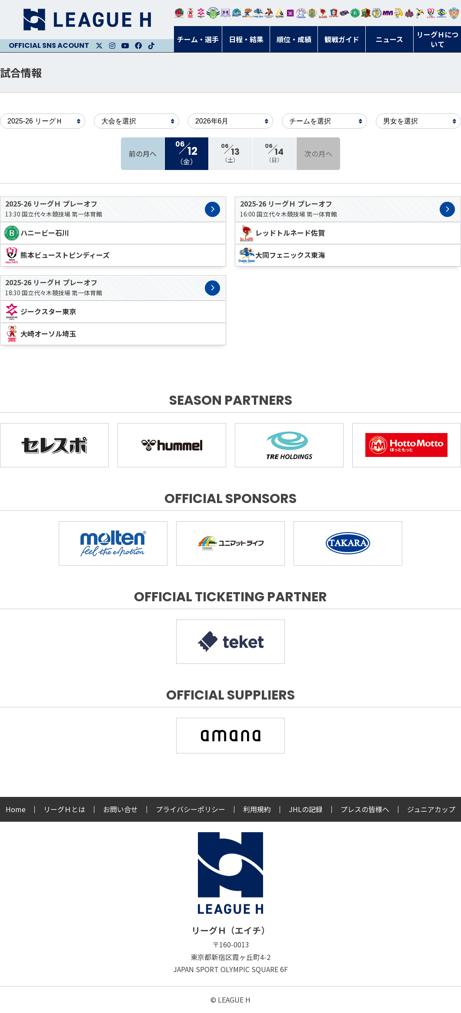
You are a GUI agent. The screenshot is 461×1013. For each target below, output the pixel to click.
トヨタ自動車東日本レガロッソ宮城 (179, 13)
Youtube (125, 45)
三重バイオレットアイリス (387, 13)
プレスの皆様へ (365, 809)
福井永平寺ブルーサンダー (236, 13)
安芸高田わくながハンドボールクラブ (301, 13)
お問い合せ (120, 809)
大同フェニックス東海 (258, 13)
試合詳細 (212, 209)
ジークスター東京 (201, 13)
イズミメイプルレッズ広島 (409, 13)
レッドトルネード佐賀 (322, 13)
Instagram (112, 45)
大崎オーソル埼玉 (190, 13)
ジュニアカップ (431, 809)
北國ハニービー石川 (355, 13)
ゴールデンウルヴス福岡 (312, 13)
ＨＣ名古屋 (376, 13)
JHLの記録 (306, 809)
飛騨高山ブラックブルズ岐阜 (366, 13)
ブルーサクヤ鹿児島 (441, 13)
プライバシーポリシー (190, 809)
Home (16, 809)
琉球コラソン (333, 13)
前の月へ (143, 153)
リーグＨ (87, 19)
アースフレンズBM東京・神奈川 (213, 13)
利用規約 (257, 809)
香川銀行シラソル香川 (419, 13)
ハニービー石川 (36, 233)
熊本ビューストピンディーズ (430, 13)
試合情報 (21, 72)
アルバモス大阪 (279, 13)
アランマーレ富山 (344, 13)
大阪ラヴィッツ (398, 13)
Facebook (138, 45)
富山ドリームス (225, 13)
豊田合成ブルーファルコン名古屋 (247, 13)
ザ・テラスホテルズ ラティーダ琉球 (454, 13)
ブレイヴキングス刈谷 (269, 13)
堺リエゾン (290, 13)
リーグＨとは (64, 809)
